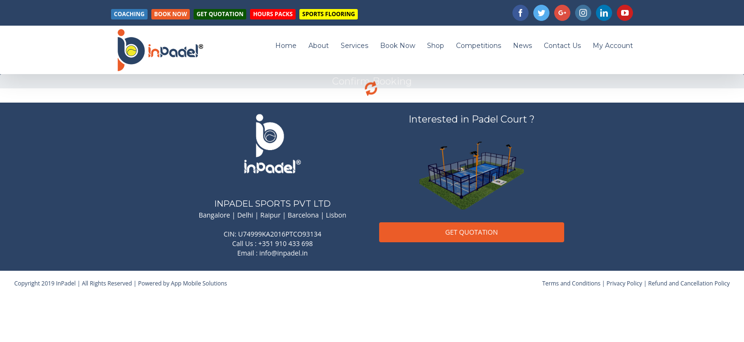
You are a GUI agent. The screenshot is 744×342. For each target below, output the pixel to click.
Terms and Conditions (571, 283)
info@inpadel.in (284, 252)
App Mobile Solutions (199, 283)
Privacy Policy (624, 283)
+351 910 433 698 (285, 243)
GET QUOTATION (471, 232)
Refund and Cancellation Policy (689, 283)
